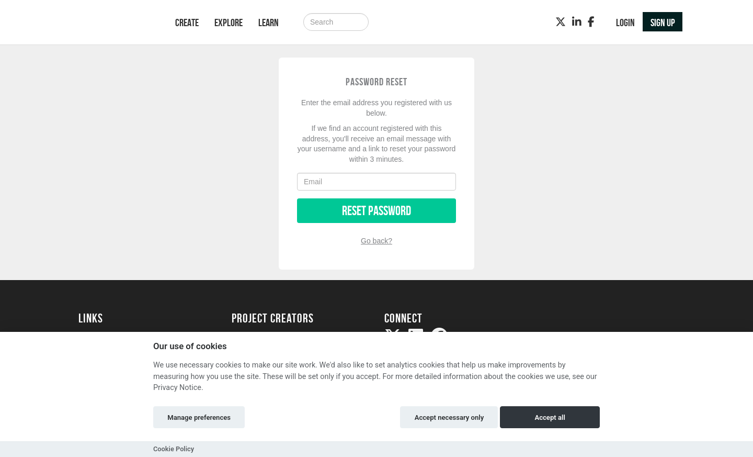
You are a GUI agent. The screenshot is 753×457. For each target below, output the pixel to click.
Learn (268, 22)
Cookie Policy (173, 449)
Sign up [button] (663, 22)
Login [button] (625, 22)
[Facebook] (591, 22)
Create (187, 22)
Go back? (376, 241)
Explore (228, 22)
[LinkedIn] (577, 22)
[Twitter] (560, 22)
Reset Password (376, 211)
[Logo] (113, 23)
